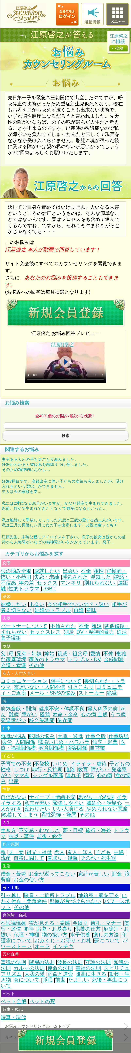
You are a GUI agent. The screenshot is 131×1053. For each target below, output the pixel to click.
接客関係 (77, 748)
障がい (29, 714)
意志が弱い (37, 803)
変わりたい (37, 809)
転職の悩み (42, 736)
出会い (70, 571)
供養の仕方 (88, 929)
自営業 (97, 748)
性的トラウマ (24, 588)
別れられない (99, 583)
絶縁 (112, 693)
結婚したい (13, 604)
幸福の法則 (88, 968)
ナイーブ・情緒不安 (52, 797)
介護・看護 (13, 665)
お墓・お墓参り (55, 929)
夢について (107, 940)
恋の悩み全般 (16, 571)
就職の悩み (13, 736)
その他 (36, 665)
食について (27, 980)
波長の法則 (70, 962)
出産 (14, 781)
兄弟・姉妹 (29, 653)
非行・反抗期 (47, 769)
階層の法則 (41, 962)
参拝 (29, 929)
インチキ (63, 946)
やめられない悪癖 (107, 809)
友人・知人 (80, 852)
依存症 (64, 720)
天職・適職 (70, 736)
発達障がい (13, 720)
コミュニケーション (24, 681)
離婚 (96, 626)
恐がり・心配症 (96, 797)
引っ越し (11, 895)
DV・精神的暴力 (95, 632)
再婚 (79, 610)
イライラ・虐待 (88, 763)
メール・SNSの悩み (52, 693)
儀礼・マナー (105, 923)
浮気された (75, 577)
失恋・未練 (46, 577)
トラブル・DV (84, 659)
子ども (103, 852)
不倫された (63, 626)
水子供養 (80, 935)
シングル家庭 (47, 775)
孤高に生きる (91, 974)
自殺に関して (29, 858)
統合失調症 (41, 720)
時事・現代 (13, 1017)
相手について (65, 681)
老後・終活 (49, 836)
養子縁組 (11, 638)
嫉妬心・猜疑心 (104, 803)
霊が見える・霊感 (49, 923)
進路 (70, 769)
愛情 (95, 653)
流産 (6, 858)
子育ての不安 (16, 763)
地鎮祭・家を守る (98, 895)
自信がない (13, 797)
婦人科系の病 (102, 708)
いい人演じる (68, 809)
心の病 (104, 775)
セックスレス (45, 632)
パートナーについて (24, 626)
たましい (78, 980)
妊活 (122, 632)
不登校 (41, 763)
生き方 (8, 830)
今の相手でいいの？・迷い (78, 604)
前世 (60, 980)
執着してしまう (20, 814)
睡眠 (47, 980)
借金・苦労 (13, 874)
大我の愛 (34, 974)
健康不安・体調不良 (61, 708)
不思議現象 (13, 923)
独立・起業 (105, 742)
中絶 (119, 852)
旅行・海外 (98, 830)
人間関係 (25, 742)
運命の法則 (60, 968)
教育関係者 (51, 748)
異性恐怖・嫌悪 (58, 814)
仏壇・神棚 (26, 935)
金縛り (80, 923)
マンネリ (70, 583)
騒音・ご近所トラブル (49, 895)
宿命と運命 (60, 974)
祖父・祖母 (39, 852)
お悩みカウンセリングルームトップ (37, 1026)
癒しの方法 (106, 935)
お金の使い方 (29, 879)
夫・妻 (16, 852)
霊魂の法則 (13, 962)
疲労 (7, 742)
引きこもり (81, 687)
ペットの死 (42, 1001)
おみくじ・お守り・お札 (62, 940)
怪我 (45, 714)
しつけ (21, 769)
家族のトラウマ (47, 659)
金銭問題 (114, 659)
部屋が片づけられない (75, 901)
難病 (14, 714)
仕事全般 (95, 736)
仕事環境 (118, 736)
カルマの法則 (29, 968)
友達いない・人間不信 (39, 687)
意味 (91, 610)
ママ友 (21, 775)
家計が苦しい (93, 874)
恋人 (59, 852)
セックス (47, 583)
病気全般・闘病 (18, 708)
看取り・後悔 (62, 858)
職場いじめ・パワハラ (64, 742)
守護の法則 (98, 962)
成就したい (47, 571)
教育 (83, 769)
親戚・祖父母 (72, 653)
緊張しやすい (68, 803)
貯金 (117, 874)
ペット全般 (13, 1001)
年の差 (26, 583)
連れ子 (73, 775)
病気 (89, 775)
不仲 (108, 653)
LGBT (49, 588)
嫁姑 (49, 653)
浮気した (100, 577)
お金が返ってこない (52, 874)
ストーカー (91, 693)
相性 (99, 571)
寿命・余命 (65, 714)
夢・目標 (73, 830)
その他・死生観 (98, 858)
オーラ (42, 946)
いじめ (60, 763)
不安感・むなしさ (39, 830)
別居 (69, 632)
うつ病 (118, 714)
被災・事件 (21, 836)
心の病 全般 (94, 714)
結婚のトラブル (52, 610)
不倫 (86, 571)
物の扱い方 (54, 935)
